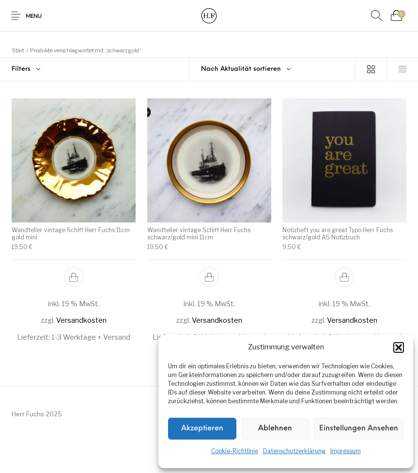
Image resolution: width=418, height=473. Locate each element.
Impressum (345, 451)
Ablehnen (275, 428)
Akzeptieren (202, 428)
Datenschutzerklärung (294, 451)
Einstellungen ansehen (358, 428)
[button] (398, 347)
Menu (34, 16)
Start (18, 50)
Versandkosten (81, 320)
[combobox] (272, 69)
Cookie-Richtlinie (234, 451)
